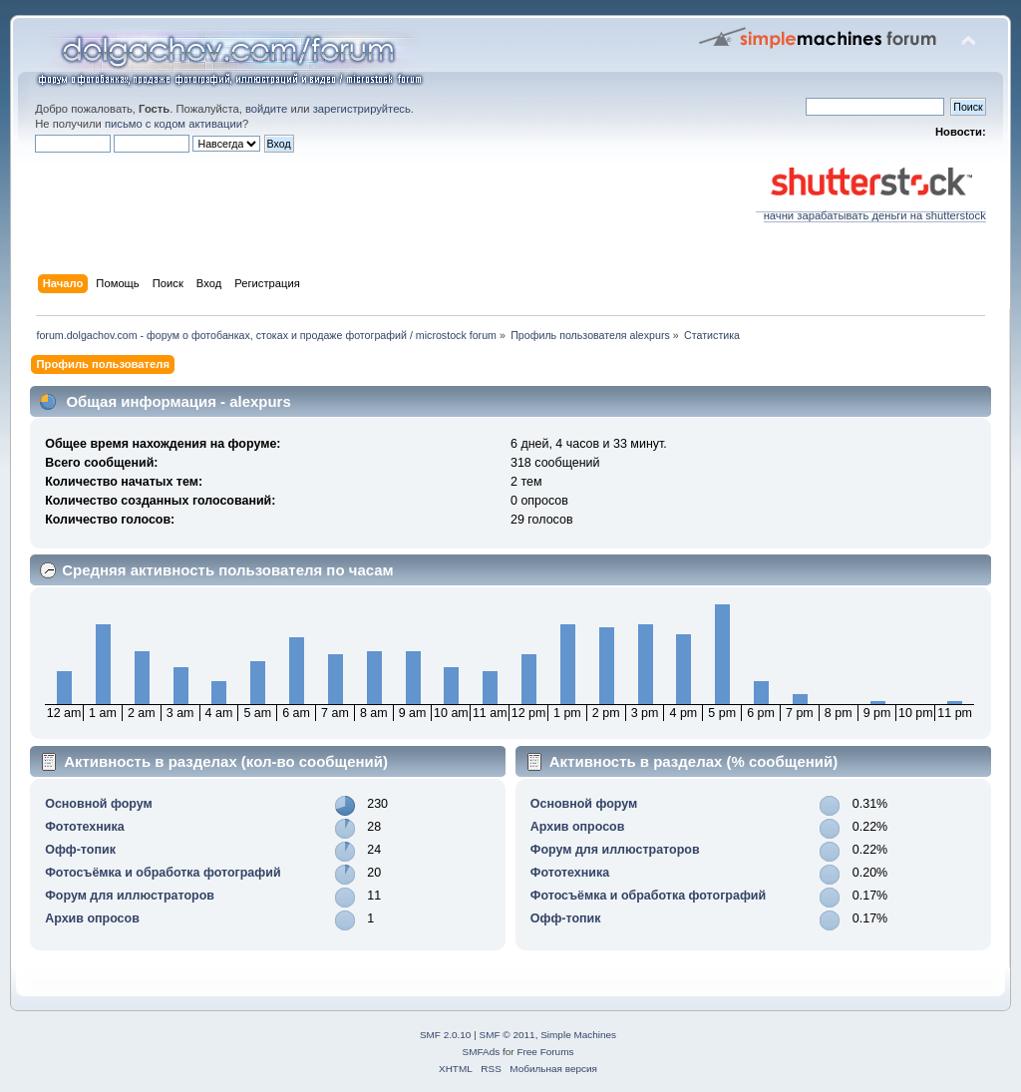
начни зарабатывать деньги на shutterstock (871, 210)
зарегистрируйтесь (362, 109)
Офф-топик (80, 850)
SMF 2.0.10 (446, 1034)
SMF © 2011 (507, 1034)
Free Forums (544, 1051)
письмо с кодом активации (173, 124)
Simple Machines (578, 1034)
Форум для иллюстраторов (129, 896)
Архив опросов (92, 918)
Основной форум (99, 804)
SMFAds (482, 1051)
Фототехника (84, 827)
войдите (266, 109)
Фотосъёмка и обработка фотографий (162, 873)
